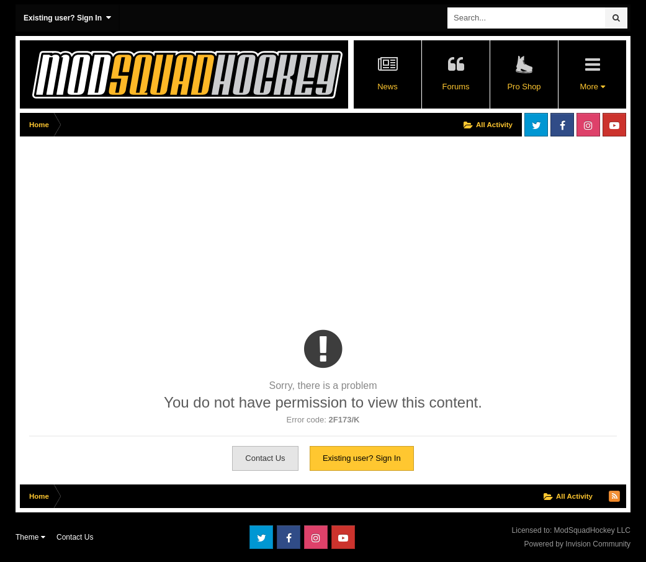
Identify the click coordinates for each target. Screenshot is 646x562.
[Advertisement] (165, 227)
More (592, 86)
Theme (30, 537)
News (387, 86)
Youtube (614, 124)
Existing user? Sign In (67, 17)
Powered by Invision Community (577, 544)
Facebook (562, 124)
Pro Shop (524, 86)
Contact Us (265, 458)
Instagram (588, 124)
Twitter (536, 124)
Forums (455, 86)
